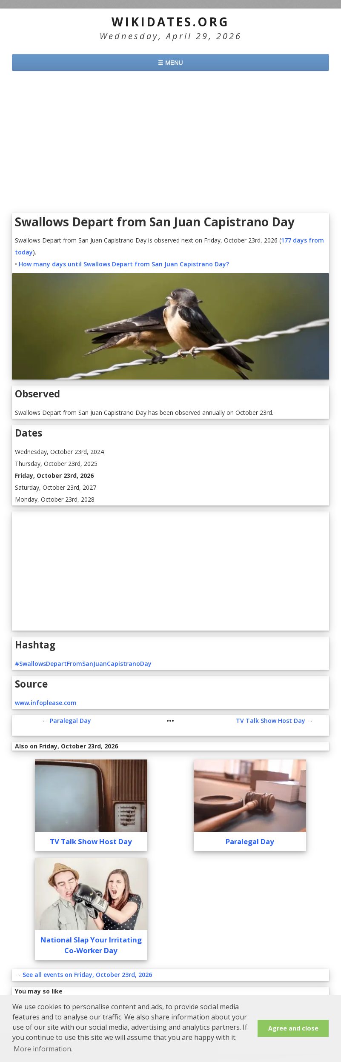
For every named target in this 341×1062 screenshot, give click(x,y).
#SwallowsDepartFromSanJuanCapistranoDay (83, 663)
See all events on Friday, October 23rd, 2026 (87, 975)
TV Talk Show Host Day (270, 721)
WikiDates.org (170, 22)
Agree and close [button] (293, 1028)
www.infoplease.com (46, 703)
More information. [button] (43, 1048)
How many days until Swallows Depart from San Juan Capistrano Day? (124, 264)
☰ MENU (170, 62)
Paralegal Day (70, 721)
